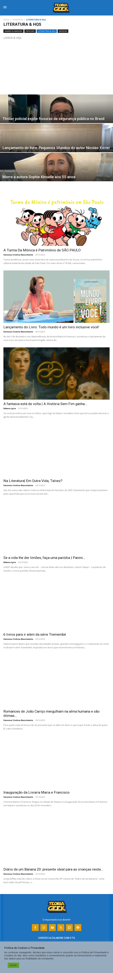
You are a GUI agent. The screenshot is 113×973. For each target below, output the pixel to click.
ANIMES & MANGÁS (13, 31)
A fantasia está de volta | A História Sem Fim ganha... (45, 404)
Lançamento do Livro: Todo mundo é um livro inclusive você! (51, 327)
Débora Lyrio (9, 408)
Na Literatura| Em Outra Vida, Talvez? (32, 481)
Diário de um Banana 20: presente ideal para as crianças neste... (53, 869)
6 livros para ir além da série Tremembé (34, 634)
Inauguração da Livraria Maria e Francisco (36, 792)
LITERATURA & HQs (46, 31)
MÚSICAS (63, 31)
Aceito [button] (13, 965)
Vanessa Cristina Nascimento (18, 254)
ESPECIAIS (30, 31)
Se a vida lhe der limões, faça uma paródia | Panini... (44, 558)
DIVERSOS (18, 19)
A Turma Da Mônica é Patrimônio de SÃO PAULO (42, 250)
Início (6, 19)
